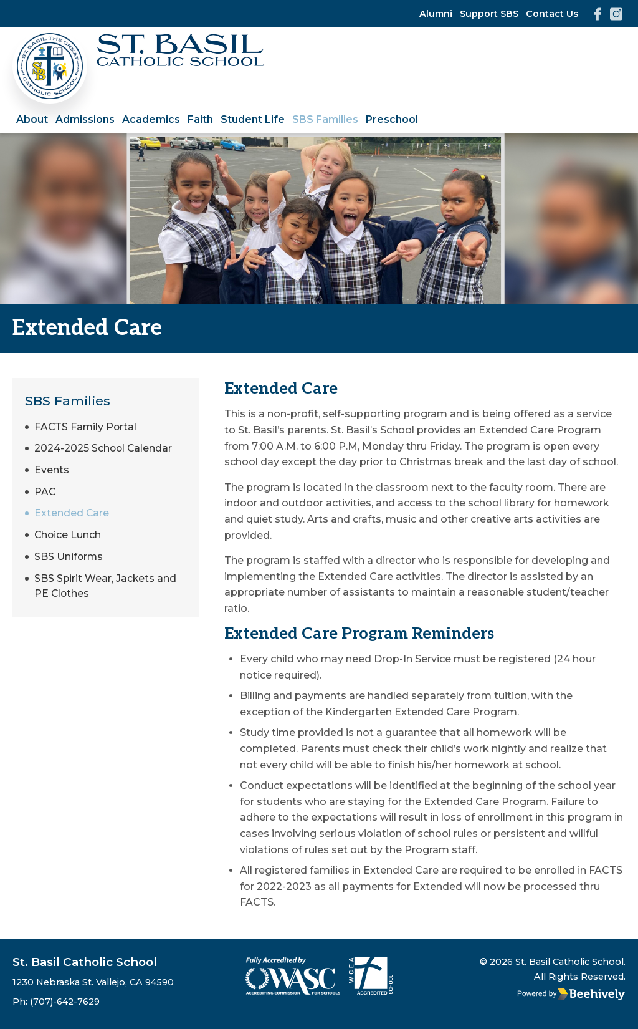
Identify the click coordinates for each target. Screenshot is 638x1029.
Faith (200, 119)
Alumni (435, 13)
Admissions (85, 119)
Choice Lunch (68, 538)
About (32, 119)
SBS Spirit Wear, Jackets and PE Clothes (106, 591)
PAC (45, 494)
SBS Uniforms (69, 561)
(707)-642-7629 (65, 1001)
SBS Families (325, 119)
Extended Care (72, 517)
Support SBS (489, 13)
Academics (151, 119)
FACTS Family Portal (86, 427)
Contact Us (552, 13)
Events (51, 472)
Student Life (253, 119)
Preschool (392, 119)
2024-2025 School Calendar (104, 450)
